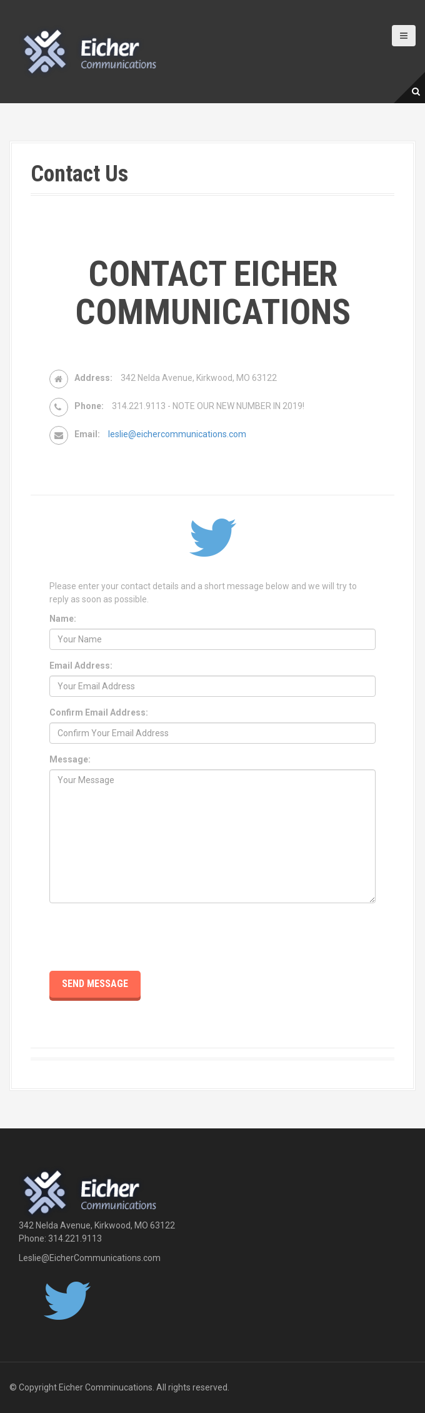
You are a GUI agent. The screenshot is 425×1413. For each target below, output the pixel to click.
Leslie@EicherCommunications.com (90, 1258)
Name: (62, 619)
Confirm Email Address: (98, 712)
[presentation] (144, 937)
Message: (70, 759)
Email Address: (80, 666)
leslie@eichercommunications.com (177, 434)
